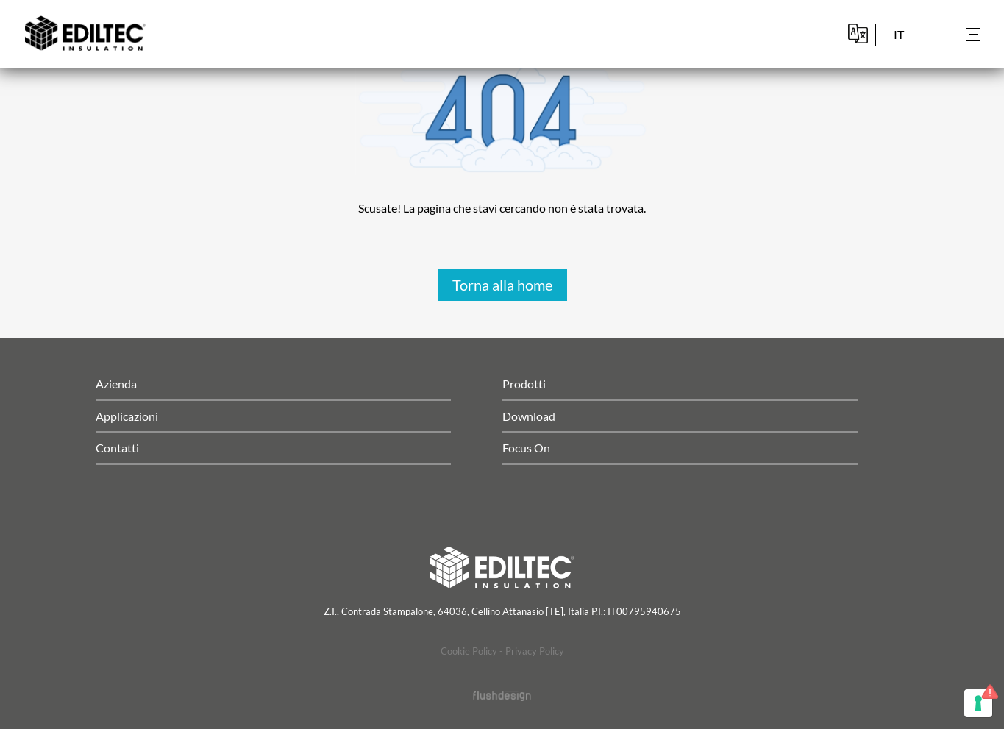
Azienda (116, 384)
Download (528, 416)
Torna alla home (502, 285)
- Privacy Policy (531, 651)
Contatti (117, 448)
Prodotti (524, 384)
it (899, 34)
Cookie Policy (469, 651)
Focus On (526, 448)
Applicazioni (127, 416)
